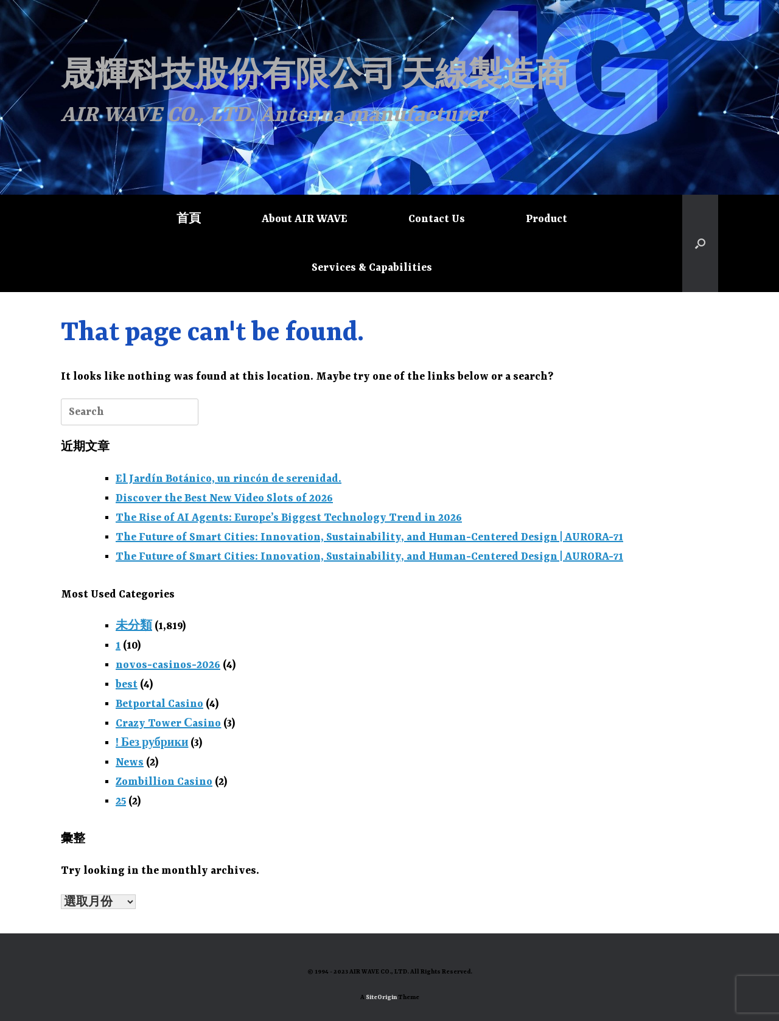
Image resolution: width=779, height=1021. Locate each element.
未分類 (134, 626)
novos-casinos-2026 (168, 665)
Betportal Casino (159, 704)
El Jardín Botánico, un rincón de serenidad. (228, 479)
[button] (700, 243)
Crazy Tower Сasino (168, 723)
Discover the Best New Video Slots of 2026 (224, 498)
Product (546, 219)
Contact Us (436, 219)
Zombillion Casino (164, 782)
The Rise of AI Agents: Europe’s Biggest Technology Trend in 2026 (289, 518)
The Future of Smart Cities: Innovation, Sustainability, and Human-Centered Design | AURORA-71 (369, 537)
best (127, 684)
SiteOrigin (381, 997)
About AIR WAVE (305, 219)
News (130, 762)
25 (121, 801)
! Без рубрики (152, 743)
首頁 (188, 219)
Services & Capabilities (372, 268)
